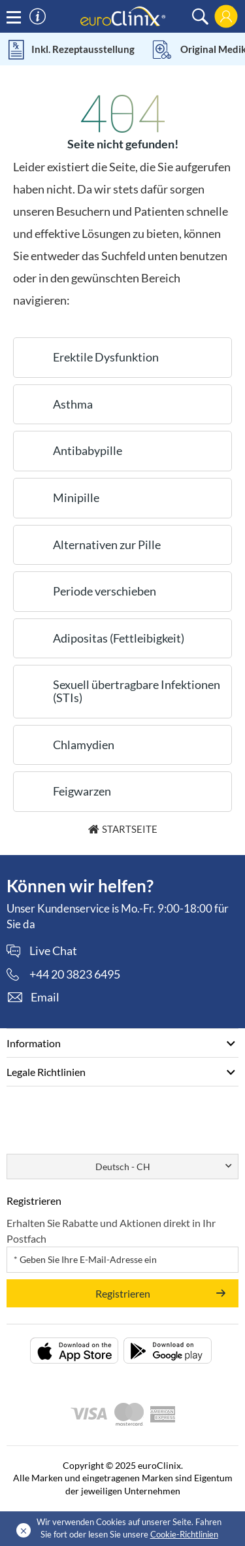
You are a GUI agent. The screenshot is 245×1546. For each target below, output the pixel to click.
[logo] (122, 15)
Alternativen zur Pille (107, 544)
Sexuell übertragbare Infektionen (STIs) (136, 691)
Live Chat (53, 951)
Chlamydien (83, 744)
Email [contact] (45, 997)
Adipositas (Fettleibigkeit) (118, 638)
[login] (226, 16)
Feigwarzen (82, 791)
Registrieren (122, 1293)
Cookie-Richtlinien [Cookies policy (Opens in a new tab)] (184, 1534)
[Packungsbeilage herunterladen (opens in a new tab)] (74, 1350)
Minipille (76, 497)
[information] (37, 16)
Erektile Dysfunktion (106, 357)
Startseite (129, 829)
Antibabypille (87, 450)
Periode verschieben (104, 591)
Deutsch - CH (122, 1166)
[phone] (63, 974)
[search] (200, 16)
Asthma (73, 404)
